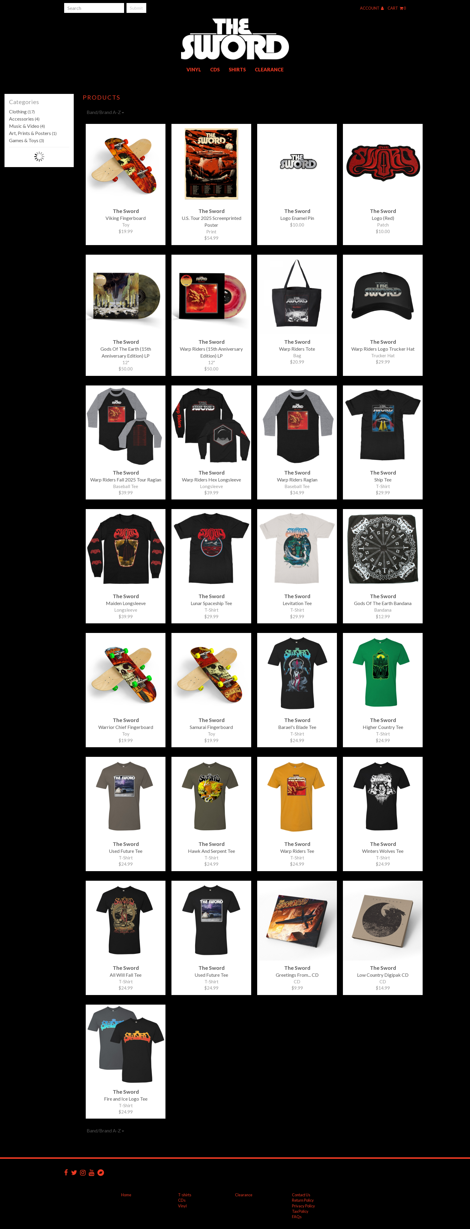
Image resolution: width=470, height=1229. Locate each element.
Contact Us (301, 1194)
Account (372, 8)
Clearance (269, 69)
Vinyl (193, 69)
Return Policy (303, 1200)
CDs (215, 69)
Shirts (237, 69)
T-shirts (184, 1194)
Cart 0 (397, 8)
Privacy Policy (303, 1206)
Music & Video (27, 126)
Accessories (24, 118)
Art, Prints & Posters (33, 133)
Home (126, 1194)
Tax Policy (300, 1211)
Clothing (22, 111)
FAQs (297, 1216)
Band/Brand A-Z (105, 112)
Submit (136, 7)
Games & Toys (26, 140)
